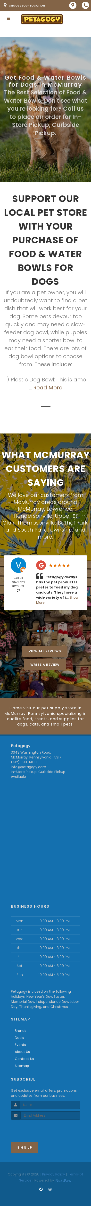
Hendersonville (33, 516)
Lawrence (59, 509)
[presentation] (37, 1128)
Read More (47, 387)
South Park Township (45, 529)
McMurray (31, 509)
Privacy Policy (53, 1174)
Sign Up (24, 1147)
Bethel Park (73, 522)
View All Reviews (45, 651)
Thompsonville (36, 522)
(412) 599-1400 (24, 762)
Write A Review (44, 664)
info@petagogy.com (28, 767)
